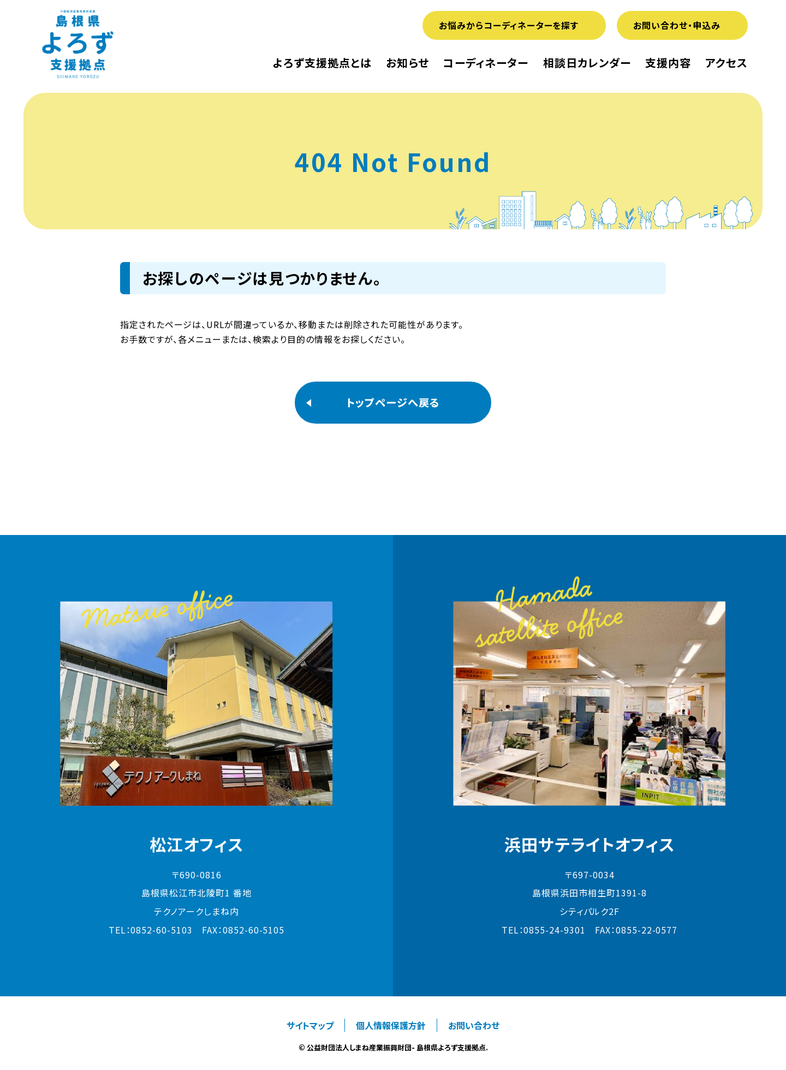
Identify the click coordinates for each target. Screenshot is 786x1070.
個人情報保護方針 (391, 1025)
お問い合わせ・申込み (676, 25)
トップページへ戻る (393, 402)
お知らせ (407, 62)
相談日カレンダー (587, 62)
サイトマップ (310, 1025)
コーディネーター (485, 62)
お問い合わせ (473, 1025)
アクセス (726, 62)
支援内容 (668, 62)
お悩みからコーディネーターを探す (509, 25)
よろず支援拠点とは (322, 62)
